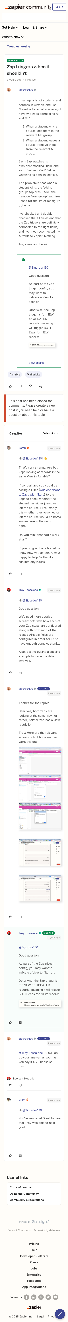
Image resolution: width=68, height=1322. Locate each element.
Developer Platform (34, 1256)
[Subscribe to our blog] (41, 1297)
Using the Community (24, 1193)
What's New (13, 37)
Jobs (34, 1268)
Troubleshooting (18, 46)
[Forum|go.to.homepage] (26, 7)
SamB (22, 448)
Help (34, 1250)
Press (34, 1262)
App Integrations (34, 1287)
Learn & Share (35, 27)
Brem (22, 1099)
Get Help (10, 27)
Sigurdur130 (26, 89)
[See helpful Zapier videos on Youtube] (55, 1297)
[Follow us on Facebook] (26, 1297)
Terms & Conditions (19, 1230)
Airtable (14, 374)
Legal (40, 1316)
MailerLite (33, 374)
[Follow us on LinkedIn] (33, 1297)
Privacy (52, 1316)
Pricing (34, 1244)
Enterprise (34, 1274)
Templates (34, 1281)
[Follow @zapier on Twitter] (48, 1297)
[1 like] (20, 1078)
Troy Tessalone (28, 590)
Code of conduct (21, 1187)
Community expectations (27, 1200)
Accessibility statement (47, 1230)
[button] (59, 7)
